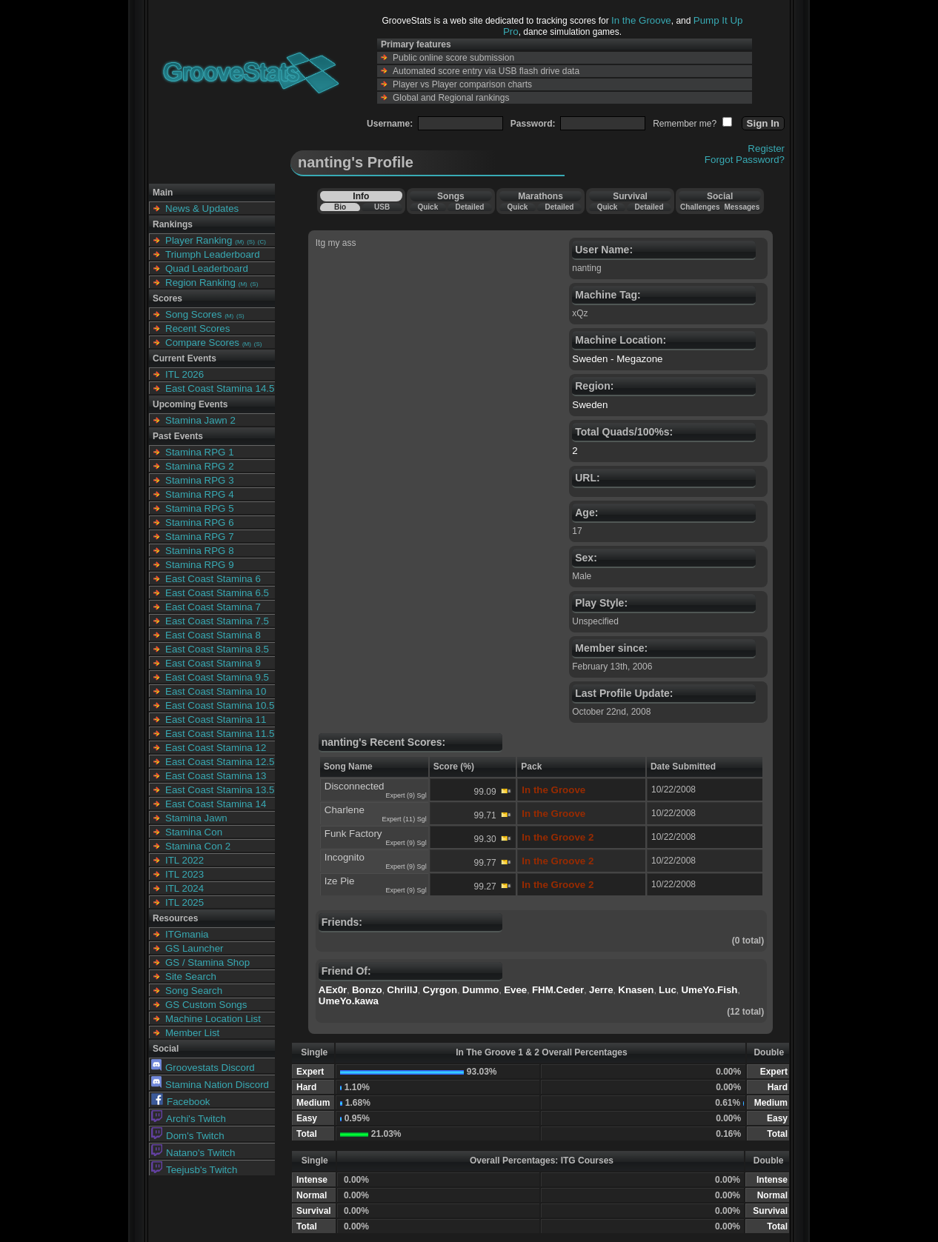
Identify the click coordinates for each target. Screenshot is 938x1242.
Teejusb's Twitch (194, 1169)
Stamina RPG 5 (199, 508)
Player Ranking (198, 240)
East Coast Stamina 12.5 (219, 761)
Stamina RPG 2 (199, 466)
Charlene (345, 809)
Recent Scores (197, 328)
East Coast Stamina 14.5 (219, 388)
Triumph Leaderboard (212, 254)
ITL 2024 (184, 888)
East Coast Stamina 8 (213, 635)
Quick (427, 207)
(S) (251, 241)
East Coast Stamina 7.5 (217, 621)
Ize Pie (340, 881)
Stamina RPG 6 (199, 522)
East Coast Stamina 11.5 (219, 733)
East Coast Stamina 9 (213, 663)
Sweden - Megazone (617, 358)
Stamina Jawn (196, 818)
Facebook (180, 1101)
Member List (192, 1032)
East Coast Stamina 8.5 (217, 649)
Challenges (699, 207)
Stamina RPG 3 (199, 480)
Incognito (345, 857)
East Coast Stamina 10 (215, 691)
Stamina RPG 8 (199, 550)
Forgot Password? (745, 159)
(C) (262, 241)
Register (766, 148)
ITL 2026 (184, 374)
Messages (741, 207)
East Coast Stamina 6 (213, 578)
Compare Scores (202, 342)
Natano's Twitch (193, 1152)
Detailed (469, 207)
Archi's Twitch (188, 1118)
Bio (340, 207)
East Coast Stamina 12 (215, 747)
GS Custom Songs (206, 1004)
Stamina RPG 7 (199, 536)
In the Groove (641, 20)
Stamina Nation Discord (210, 1084)
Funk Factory (353, 833)
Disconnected (355, 786)
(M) (239, 241)
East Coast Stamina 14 (215, 803)
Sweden (590, 404)
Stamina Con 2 (197, 846)
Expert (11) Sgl (404, 819)
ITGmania (187, 934)
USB (382, 207)
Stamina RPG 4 (199, 494)
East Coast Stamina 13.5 (219, 789)
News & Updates (202, 208)
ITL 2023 (184, 874)
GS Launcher (194, 948)
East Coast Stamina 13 (215, 775)
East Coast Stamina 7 (213, 606)
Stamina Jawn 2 (200, 420)
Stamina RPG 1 (199, 452)
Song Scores (193, 314)
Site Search (190, 976)
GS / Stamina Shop (207, 962)
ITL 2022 (184, 860)
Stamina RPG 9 (199, 564)
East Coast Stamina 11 (215, 719)
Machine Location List (213, 1018)
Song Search (193, 990)
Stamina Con (193, 832)
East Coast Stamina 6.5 (217, 592)
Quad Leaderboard (206, 268)
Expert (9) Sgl (406, 795)
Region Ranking (200, 282)
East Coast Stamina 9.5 (217, 677)
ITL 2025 (184, 902)
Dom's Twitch (187, 1135)
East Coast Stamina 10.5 (219, 705)
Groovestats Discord (203, 1067)
